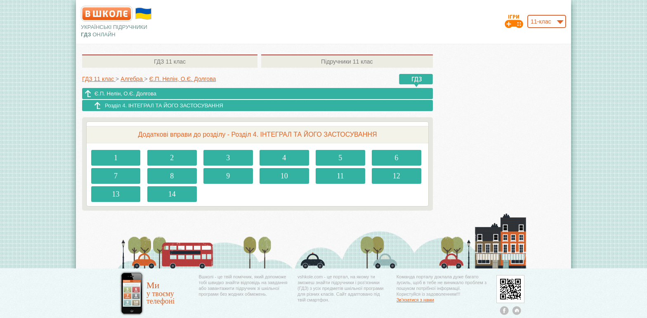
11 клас (170, 61)
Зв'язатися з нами (415, 299)
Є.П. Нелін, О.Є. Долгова (125, 93)
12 (396, 176)
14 (172, 194)
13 (116, 194)
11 (340, 176)
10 (284, 176)
